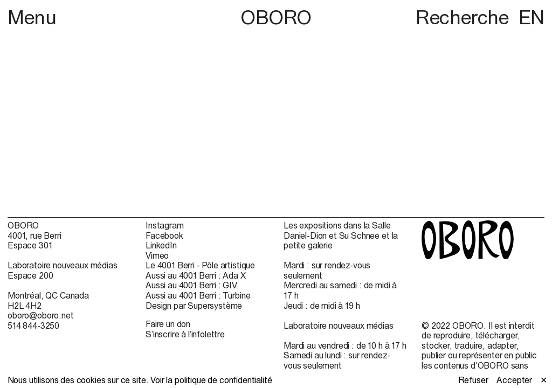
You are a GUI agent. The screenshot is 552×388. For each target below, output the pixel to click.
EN (531, 17)
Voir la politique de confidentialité (211, 380)
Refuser (473, 380)
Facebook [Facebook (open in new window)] (164, 235)
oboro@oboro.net (41, 315)
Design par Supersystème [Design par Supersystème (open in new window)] (194, 305)
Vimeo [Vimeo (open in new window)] (157, 255)
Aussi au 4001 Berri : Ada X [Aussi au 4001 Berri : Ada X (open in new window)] (196, 275)
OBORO (276, 17)
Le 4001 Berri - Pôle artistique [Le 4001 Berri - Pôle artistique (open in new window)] (200, 265)
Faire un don (168, 324)
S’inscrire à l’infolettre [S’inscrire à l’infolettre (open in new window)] (185, 334)
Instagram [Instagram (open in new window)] (165, 225)
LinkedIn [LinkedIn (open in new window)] (161, 245)
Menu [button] (32, 17)
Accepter (514, 380)
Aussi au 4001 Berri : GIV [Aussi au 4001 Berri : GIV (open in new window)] (191, 285)
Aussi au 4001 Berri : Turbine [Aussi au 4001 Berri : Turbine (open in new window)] (198, 295)
